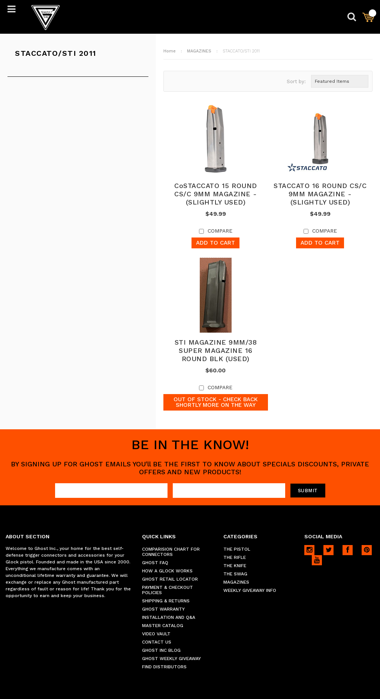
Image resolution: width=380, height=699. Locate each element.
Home (169, 51)
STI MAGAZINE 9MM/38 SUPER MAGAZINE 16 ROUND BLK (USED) (216, 350)
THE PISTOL (236, 549)
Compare (220, 231)
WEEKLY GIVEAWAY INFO (249, 590)
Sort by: (296, 81)
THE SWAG (235, 574)
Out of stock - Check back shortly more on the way (216, 402)
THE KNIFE (234, 565)
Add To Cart (215, 242)
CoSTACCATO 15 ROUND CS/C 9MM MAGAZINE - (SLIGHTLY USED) (215, 194)
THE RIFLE (234, 557)
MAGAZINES (199, 51)
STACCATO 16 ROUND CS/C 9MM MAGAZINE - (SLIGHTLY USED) (320, 194)
